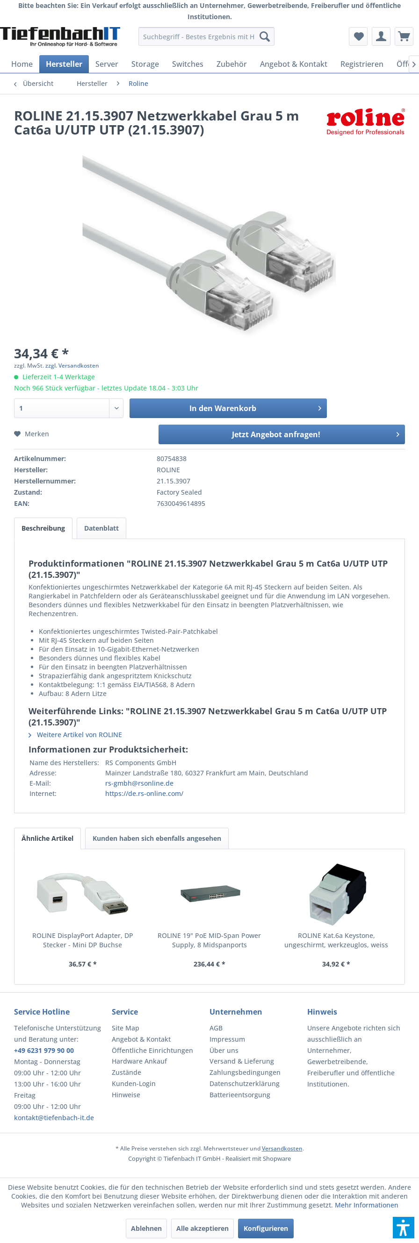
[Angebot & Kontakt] (293, 64)
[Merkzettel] (358, 36)
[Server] (107, 64)
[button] (403, 1227)
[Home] (22, 64)
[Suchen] (265, 36)
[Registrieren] (362, 64)
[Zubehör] (231, 64)
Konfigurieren (266, 1228)
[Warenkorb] (404, 36)
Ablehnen (146, 1228)
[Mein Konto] (381, 36)
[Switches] (188, 64)
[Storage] (145, 64)
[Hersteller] (64, 64)
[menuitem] (206, 36)
